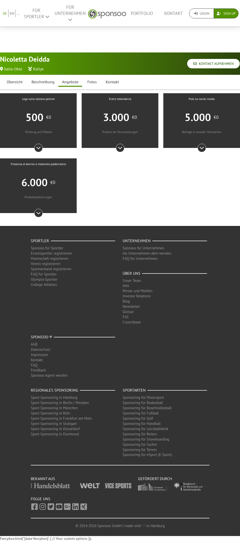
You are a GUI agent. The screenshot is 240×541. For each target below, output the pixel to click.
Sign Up (226, 13)
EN (12, 13)
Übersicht (15, 81)
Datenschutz (40, 349)
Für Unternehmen (70, 13)
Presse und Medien (137, 290)
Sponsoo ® (41, 336)
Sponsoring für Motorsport (143, 397)
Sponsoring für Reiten (140, 434)
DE (5, 13)
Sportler (40, 240)
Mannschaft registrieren (49, 258)
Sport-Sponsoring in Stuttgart (54, 423)
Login (201, 13)
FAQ (34, 365)
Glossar (128, 311)
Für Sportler (36, 13)
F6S (126, 317)
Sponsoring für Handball (142, 423)
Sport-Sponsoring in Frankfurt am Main (61, 418)
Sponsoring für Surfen (140, 444)
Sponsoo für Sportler (47, 248)
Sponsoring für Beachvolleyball (147, 408)
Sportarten (134, 390)
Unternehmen (137, 240)
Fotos (92, 81)
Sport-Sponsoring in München (54, 408)
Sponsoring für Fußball (141, 413)
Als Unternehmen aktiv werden (147, 253)
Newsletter (131, 306)
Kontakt (173, 13)
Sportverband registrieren (51, 269)
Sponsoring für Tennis (140, 449)
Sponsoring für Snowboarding (146, 439)
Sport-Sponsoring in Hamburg (54, 397)
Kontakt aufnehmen (213, 63)
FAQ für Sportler (44, 274)
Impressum (39, 354)
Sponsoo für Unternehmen (143, 248)
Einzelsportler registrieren (51, 253)
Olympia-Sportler (44, 279)
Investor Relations (137, 296)
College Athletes (44, 284)
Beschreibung (43, 81)
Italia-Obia (13, 68)
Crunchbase (132, 322)
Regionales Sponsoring (54, 390)
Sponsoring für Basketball (143, 402)
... (18, 13)
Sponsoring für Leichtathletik (145, 428)
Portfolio (142, 13)
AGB (34, 344)
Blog (126, 301)
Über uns (131, 273)
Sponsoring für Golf (138, 418)
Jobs (126, 285)
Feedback (38, 370)
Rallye (38, 68)
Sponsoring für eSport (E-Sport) (147, 454)
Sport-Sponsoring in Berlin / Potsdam (60, 402)
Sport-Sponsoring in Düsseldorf (55, 428)
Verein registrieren (45, 263)
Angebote (70, 81)
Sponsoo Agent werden (49, 375)
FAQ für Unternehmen (140, 258)
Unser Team (132, 280)
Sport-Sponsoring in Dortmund (55, 434)
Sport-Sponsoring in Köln (50, 413)
